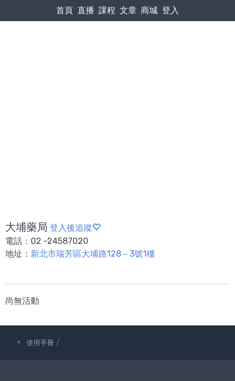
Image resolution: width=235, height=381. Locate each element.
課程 (106, 10)
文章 (128, 10)
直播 (85, 10)
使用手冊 (40, 343)
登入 (170, 10)
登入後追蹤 (75, 228)
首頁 (64, 10)
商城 (149, 10)
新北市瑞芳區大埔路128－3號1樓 (93, 254)
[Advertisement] (117, 95)
